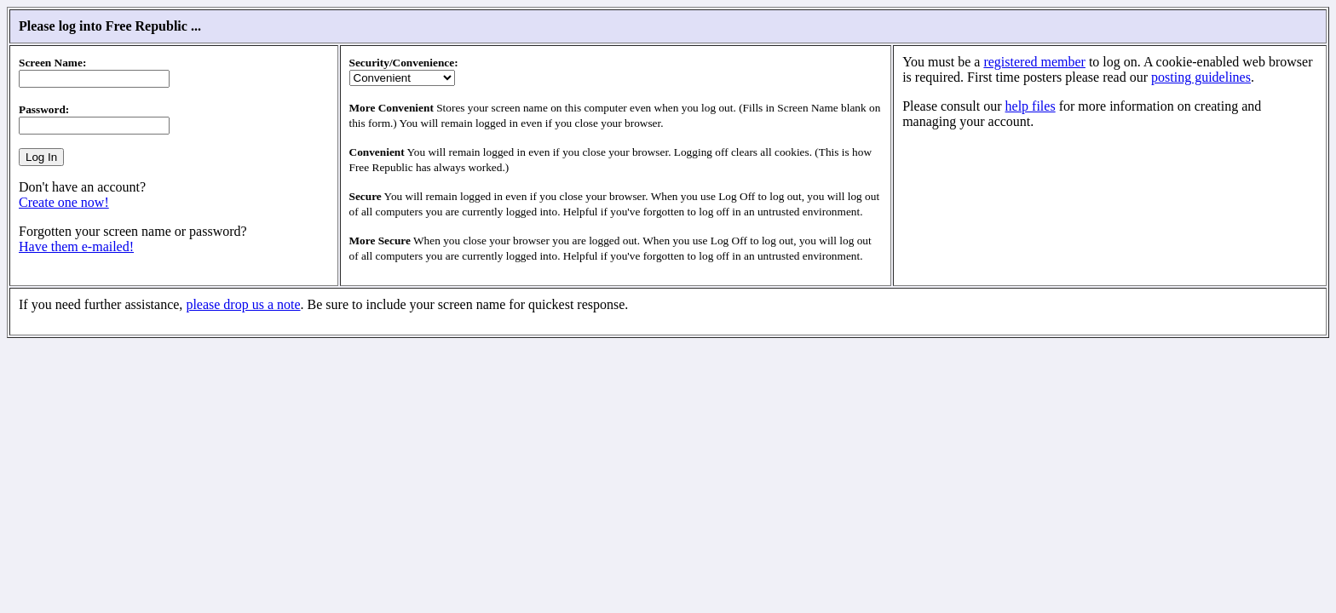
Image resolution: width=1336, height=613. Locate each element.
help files (1030, 106)
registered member (1034, 61)
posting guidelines (1201, 77)
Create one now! (64, 202)
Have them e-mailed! (76, 246)
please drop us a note (243, 304)
